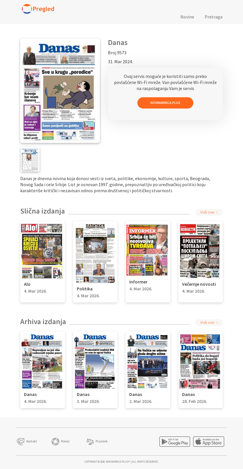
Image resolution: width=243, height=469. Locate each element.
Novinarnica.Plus (165, 102)
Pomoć (65, 441)
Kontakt (31, 441)
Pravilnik (102, 441)
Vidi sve (207, 212)
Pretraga (214, 17)
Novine (187, 17)
